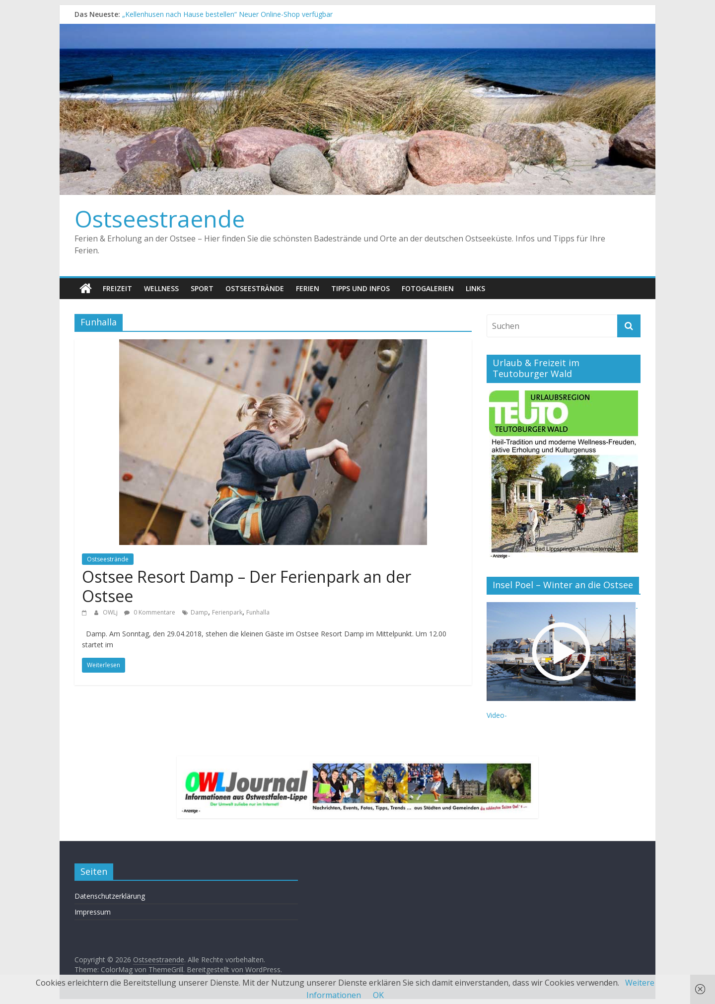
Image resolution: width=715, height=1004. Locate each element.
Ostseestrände (254, 288)
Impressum (92, 912)
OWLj (111, 612)
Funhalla (258, 612)
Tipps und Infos (360, 288)
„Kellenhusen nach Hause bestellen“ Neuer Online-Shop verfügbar (227, 14)
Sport (202, 288)
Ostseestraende (159, 218)
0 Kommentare (149, 612)
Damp (199, 612)
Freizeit (117, 288)
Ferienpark (227, 612)
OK (378, 995)
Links (475, 288)
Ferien (307, 288)
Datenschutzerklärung (109, 896)
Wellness (161, 288)
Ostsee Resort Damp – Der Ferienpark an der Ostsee (246, 586)
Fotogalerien (428, 288)
